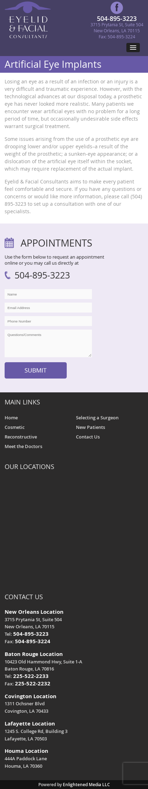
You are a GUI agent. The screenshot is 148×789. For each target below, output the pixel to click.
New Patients (90, 427)
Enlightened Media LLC (86, 785)
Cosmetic (14, 427)
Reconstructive (21, 437)
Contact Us (88, 437)
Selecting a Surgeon (97, 417)
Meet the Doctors (23, 446)
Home (11, 417)
